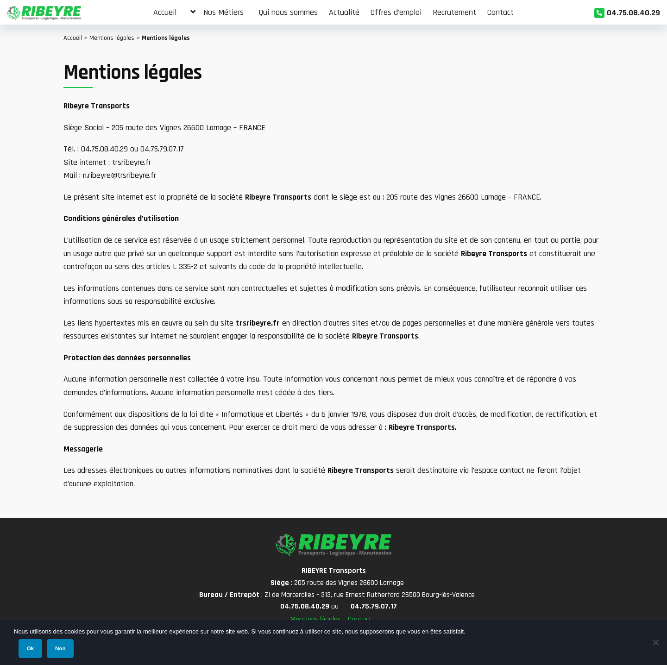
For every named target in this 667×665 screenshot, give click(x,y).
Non (60, 648)
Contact (360, 619)
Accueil (72, 38)
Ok (30, 648)
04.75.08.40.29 (633, 12)
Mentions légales (111, 38)
